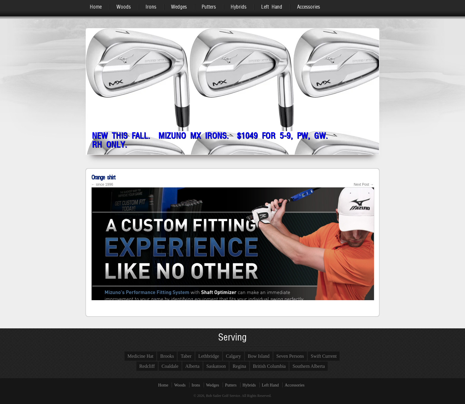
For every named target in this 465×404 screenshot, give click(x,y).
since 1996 (102, 184)
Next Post (364, 184)
